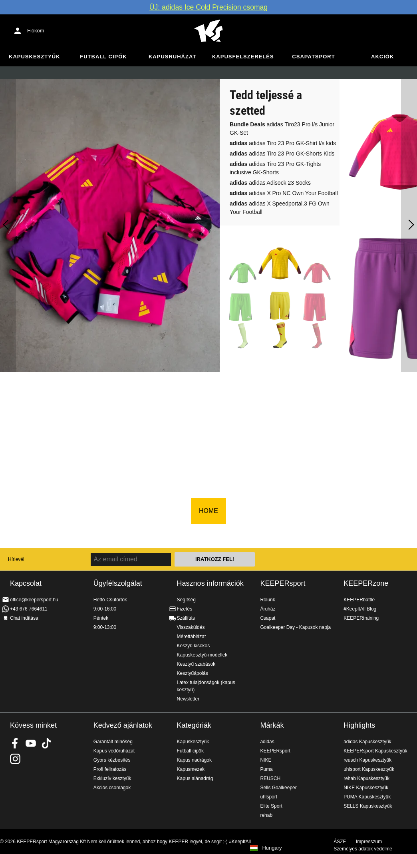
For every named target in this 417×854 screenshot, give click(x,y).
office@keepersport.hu (34, 600)
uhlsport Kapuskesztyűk (369, 769)
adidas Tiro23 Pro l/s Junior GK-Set (282, 128)
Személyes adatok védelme (363, 849)
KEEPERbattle (359, 600)
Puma (266, 769)
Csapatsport (313, 57)
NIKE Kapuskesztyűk (366, 787)
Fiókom (35, 31)
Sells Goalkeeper (278, 787)
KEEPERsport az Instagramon (15, 759)
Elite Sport (271, 806)
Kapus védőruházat (114, 751)
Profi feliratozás (110, 769)
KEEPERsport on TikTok (46, 743)
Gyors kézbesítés (112, 760)
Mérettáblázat (191, 636)
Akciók (382, 57)
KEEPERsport (282, 583)
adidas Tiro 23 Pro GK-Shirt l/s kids (283, 143)
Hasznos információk (210, 583)
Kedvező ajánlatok (122, 725)
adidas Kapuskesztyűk (367, 741)
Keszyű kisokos (193, 645)
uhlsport (268, 797)
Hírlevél (16, 559)
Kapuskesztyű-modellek (202, 655)
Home (208, 31)
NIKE (265, 760)
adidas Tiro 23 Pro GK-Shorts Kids (282, 153)
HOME (208, 510)
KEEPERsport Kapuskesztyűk (375, 751)
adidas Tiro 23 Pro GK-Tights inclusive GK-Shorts (275, 168)
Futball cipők (103, 57)
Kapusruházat (172, 57)
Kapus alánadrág (195, 778)
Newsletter (188, 699)
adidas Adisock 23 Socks (270, 183)
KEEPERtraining (361, 618)
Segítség (186, 600)
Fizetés (185, 609)
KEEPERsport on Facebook (15, 743)
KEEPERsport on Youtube (31, 743)
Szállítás (186, 618)
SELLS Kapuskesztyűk (368, 806)
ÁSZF (340, 841)
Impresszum (369, 841)
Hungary (272, 848)
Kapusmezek (191, 769)
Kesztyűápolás (192, 673)
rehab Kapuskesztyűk (366, 778)
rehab (266, 815)
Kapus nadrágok (194, 760)
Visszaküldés (191, 627)
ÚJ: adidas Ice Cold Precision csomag (208, 7)
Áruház (267, 609)
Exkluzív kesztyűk (112, 778)
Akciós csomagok (112, 787)
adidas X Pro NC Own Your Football (284, 193)
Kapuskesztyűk (34, 57)
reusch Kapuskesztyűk (367, 760)
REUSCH (270, 778)
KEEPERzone (366, 583)
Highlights (359, 725)
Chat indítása (24, 618)
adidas (267, 741)
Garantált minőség (113, 741)
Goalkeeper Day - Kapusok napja (295, 627)
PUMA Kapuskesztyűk (367, 797)
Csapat (267, 618)
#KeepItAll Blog (360, 609)
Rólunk (267, 600)
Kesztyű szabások (196, 664)
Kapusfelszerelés (243, 57)
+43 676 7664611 (29, 609)
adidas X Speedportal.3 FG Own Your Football (280, 207)
